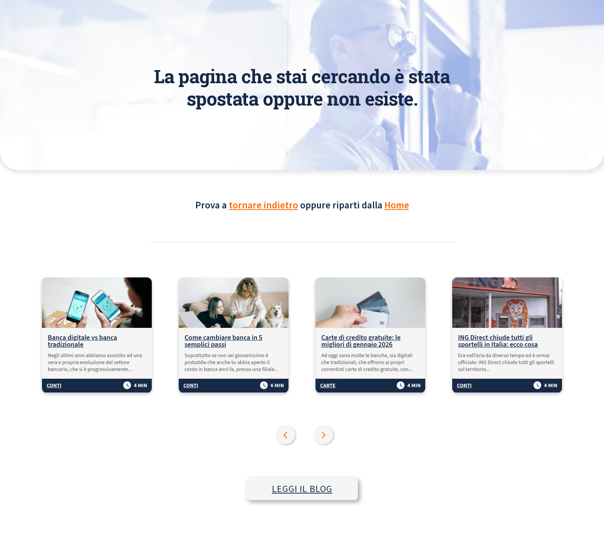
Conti (54, 385)
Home (396, 205)
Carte (328, 385)
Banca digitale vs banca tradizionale (82, 341)
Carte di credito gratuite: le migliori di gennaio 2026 (361, 341)
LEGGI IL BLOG (302, 489)
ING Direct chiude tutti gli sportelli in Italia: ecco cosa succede (498, 341)
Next (324, 435)
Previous (286, 435)
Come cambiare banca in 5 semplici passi (223, 341)
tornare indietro (263, 205)
